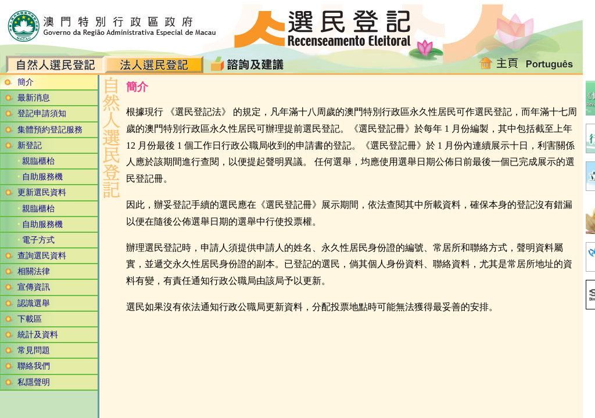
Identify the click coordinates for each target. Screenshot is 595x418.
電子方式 (38, 240)
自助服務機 (42, 176)
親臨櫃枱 (38, 161)
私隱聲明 (33, 382)
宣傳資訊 (33, 287)
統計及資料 (37, 334)
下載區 (29, 319)
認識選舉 (33, 303)
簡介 (25, 82)
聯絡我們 (33, 366)
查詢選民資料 (41, 255)
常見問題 (33, 350)
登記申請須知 (41, 113)
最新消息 (33, 97)
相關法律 (33, 271)
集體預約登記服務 (50, 129)
